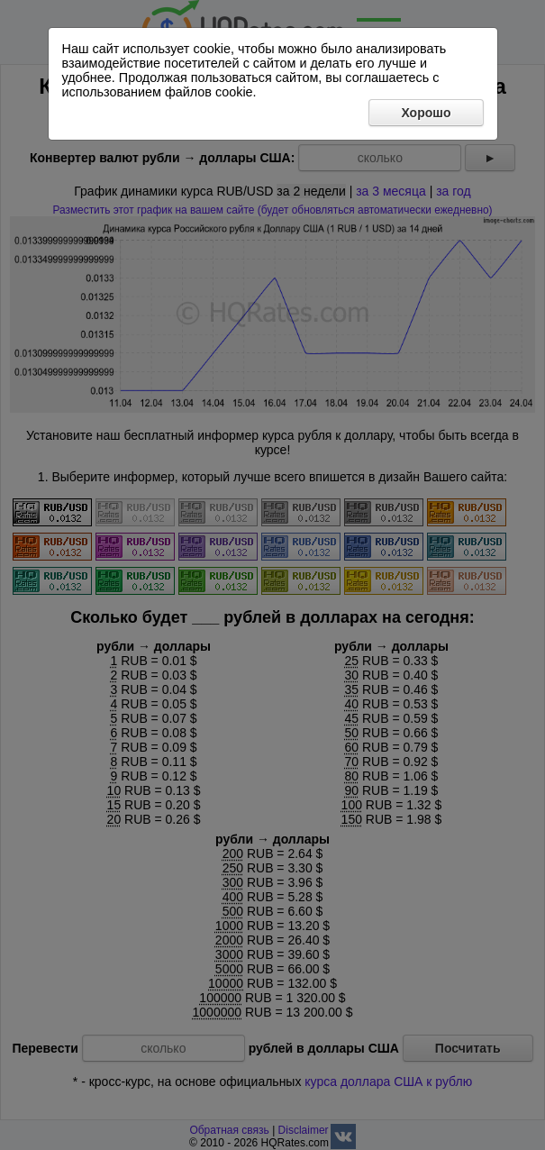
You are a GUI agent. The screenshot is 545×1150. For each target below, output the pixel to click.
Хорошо (425, 112)
